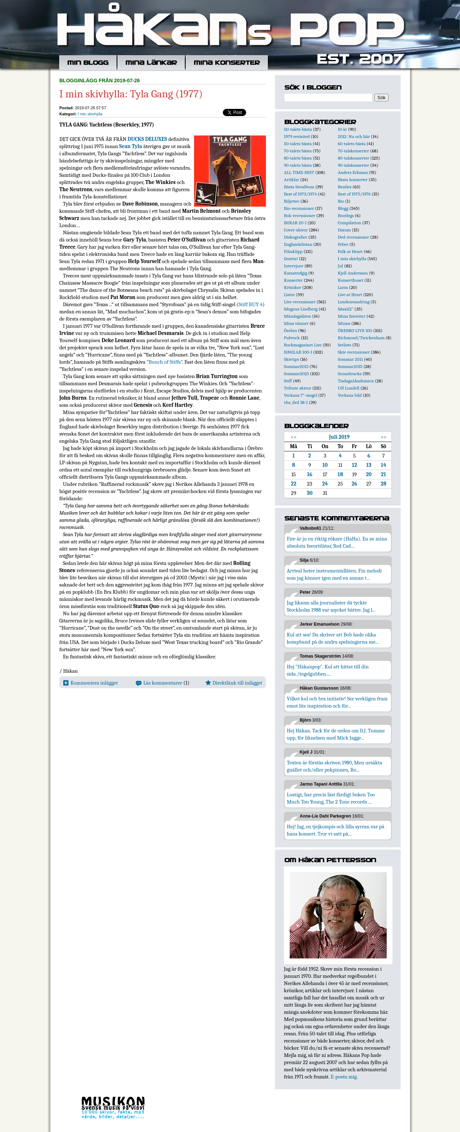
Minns (344, 323)
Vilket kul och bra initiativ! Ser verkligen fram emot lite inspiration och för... (337, 702)
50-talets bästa (298, 143)
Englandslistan (298, 244)
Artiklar (291, 179)
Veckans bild (350, 395)
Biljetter (291, 201)
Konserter (293, 280)
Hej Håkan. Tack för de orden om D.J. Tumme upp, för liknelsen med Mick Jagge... (336, 734)
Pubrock (292, 337)
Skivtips (291, 359)
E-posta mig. (344, 1076)
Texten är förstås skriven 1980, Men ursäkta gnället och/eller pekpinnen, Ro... (334, 766)
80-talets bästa (298, 158)
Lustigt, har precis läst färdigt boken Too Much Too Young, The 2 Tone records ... (331, 798)
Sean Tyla (130, 146)
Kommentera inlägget (90, 683)
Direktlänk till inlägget (233, 683)
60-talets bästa (351, 143)
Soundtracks (350, 373)
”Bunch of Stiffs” (164, 362)
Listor (289, 294)
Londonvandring (353, 301)
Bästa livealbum (299, 186)
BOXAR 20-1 (295, 222)
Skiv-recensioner (353, 352)
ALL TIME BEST (299, 172)
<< (294, 437)
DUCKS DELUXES (147, 139)
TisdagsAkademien (356, 380)
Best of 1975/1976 (354, 194)
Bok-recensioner (299, 215)
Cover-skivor (296, 230)
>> (384, 437)
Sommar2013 (296, 366)
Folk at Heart (350, 251)
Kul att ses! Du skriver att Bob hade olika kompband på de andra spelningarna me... (333, 638)
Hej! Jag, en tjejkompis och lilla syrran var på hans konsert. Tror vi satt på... (336, 830)
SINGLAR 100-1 (298, 352)
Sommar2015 (350, 366)
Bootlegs (346, 215)
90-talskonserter (353, 165)
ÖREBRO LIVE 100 (355, 330)
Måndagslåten (297, 316)
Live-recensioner (300, 301)
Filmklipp (293, 251)
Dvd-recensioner (353, 237)
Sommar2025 (296, 373)
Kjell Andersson (353, 273)
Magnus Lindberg (301, 309)
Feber (343, 244)
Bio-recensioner (299, 208)
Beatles (344, 186)
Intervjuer (293, 265)
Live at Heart (350, 294)
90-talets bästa (298, 165)
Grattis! (291, 258)
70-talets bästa (298, 150)
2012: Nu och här (354, 136)
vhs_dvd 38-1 (296, 402)
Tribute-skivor (297, 388)
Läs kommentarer (159, 683)
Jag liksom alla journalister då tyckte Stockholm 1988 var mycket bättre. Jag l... (331, 606)
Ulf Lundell (348, 388)
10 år (342, 129)
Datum (344, 230)
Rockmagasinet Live (303, 345)
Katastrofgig (295, 273)
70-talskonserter (353, 150)
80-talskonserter (353, 158)
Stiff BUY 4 (251, 304)
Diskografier (295, 237)
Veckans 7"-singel (300, 395)
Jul (340, 265)
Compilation (349, 222)
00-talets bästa (298, 129)
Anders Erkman (353, 172)
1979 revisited (297, 136)
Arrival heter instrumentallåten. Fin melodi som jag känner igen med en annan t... (334, 574)
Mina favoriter (351, 316)
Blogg (343, 208)
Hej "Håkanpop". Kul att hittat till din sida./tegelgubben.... (328, 670)
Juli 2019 (339, 437)
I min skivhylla (90, 114)
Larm (343, 287)
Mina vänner (296, 323)
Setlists (344, 345)
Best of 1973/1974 (300, 194)
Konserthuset (350, 280)
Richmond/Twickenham (361, 337)
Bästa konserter (353, 179)
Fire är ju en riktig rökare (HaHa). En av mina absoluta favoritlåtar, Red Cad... (337, 542)
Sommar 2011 (350, 359)
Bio (341, 201)
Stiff (288, 380)
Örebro (290, 330)
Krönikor (292, 287)
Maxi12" (346, 309)
